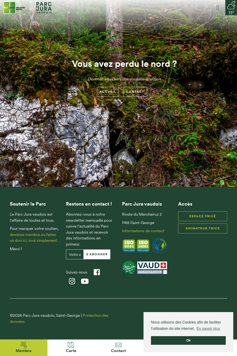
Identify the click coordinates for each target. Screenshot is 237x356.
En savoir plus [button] (208, 329)
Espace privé (202, 216)
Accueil (108, 92)
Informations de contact (143, 230)
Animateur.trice (203, 228)
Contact (135, 92)
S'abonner (97, 254)
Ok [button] (188, 340)
